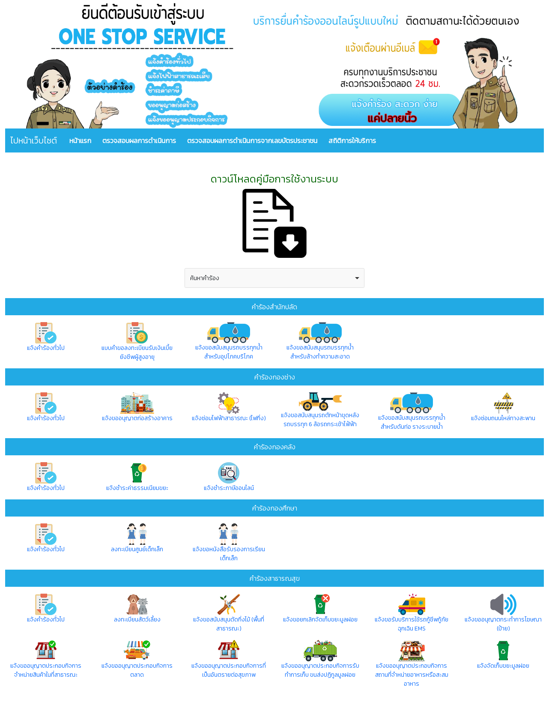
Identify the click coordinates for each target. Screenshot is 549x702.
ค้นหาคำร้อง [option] (204, 278)
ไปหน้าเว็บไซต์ (33, 140)
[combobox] (274, 278)
